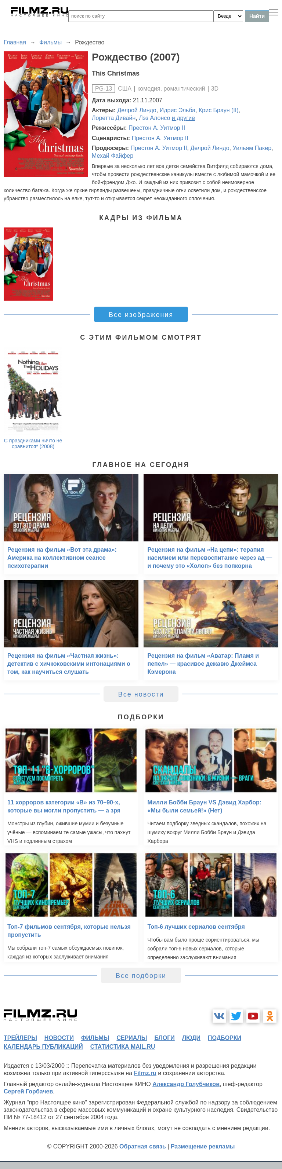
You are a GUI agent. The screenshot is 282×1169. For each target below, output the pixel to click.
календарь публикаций (43, 1047)
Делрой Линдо (137, 110)
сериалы (131, 1038)
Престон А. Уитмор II (157, 128)
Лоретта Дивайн (113, 118)
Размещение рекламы (203, 1146)
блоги (164, 1038)
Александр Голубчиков (186, 1084)
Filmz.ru (145, 1073)
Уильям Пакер (252, 148)
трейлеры (20, 1038)
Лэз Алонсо (154, 118)
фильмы (95, 1038)
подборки (224, 1038)
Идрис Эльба (177, 110)
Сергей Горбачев (28, 1091)
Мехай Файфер (112, 156)
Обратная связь (142, 1146)
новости (59, 1038)
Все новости (141, 694)
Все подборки (141, 975)
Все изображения (141, 314)
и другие (183, 118)
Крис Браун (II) (219, 110)
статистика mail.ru (122, 1047)
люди (191, 1038)
